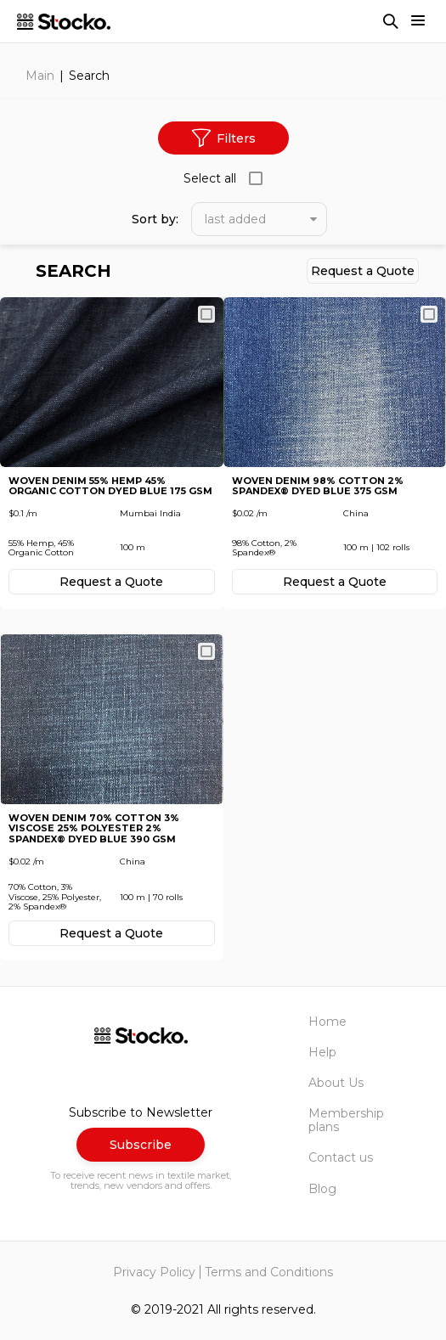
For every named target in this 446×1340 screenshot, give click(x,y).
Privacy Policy (154, 1272)
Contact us (340, 1157)
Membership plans (346, 1120)
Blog (322, 1188)
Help (322, 1052)
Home (327, 1021)
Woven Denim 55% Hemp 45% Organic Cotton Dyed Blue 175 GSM (110, 486)
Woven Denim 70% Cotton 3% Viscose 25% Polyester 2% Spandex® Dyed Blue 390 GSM (93, 829)
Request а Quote (363, 271)
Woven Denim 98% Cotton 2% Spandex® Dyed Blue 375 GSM (318, 486)
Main (39, 75)
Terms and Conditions (269, 1272)
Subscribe (141, 1144)
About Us (336, 1082)
